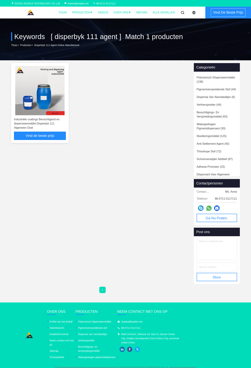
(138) (216, 79)
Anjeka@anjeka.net (76, 3)
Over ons (122, 12)
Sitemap (73, 346)
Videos (103, 12)
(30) (211, 126)
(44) (216, 89)
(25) (211, 166)
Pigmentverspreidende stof (134, 328)
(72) (209, 151)
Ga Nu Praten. (217, 218)
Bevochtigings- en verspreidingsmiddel (140, 346)
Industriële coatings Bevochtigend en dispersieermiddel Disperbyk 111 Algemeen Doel (37, 123)
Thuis (62, 12)
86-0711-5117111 (104, 3)
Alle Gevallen (164, 12)
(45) (213, 143)
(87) (215, 159)
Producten (82, 12)
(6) (216, 97)
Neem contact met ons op (83, 340)
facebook (193, 349)
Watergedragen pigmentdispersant (138, 353)
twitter (201, 349)
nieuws (141, 12)
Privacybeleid (76, 353)
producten (25, 45)
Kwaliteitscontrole (78, 334)
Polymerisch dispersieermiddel (136, 321)
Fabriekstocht (76, 328)
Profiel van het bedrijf (80, 321)
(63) (212, 114)
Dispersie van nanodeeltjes (134, 334)
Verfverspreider (127, 340)
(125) (212, 136)
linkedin (186, 349)
